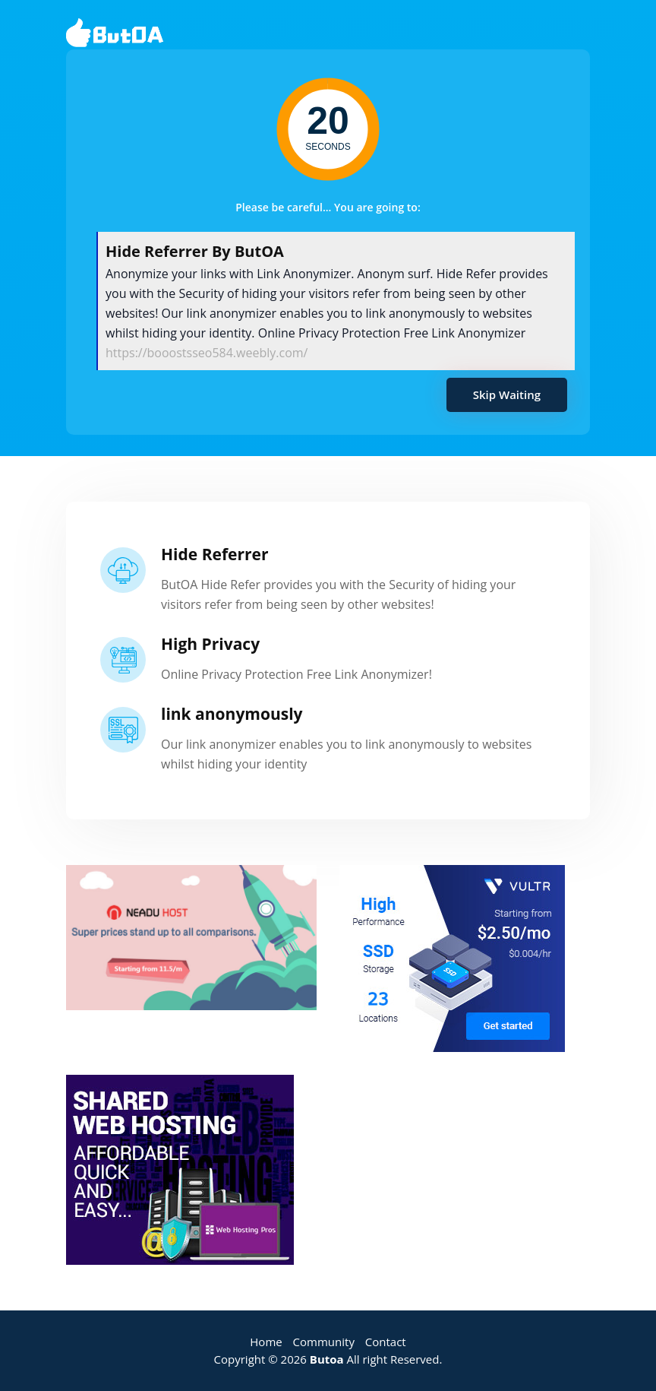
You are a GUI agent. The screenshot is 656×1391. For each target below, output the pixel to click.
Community (324, 1341)
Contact (385, 1341)
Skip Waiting (507, 394)
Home (266, 1341)
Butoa (327, 1359)
